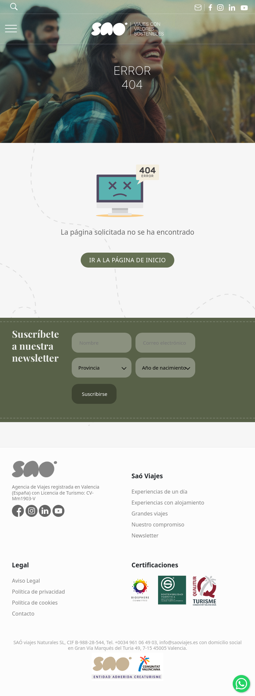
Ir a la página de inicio (127, 260)
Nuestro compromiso (157, 524)
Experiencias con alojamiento (167, 502)
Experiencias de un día (159, 491)
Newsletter (144, 535)
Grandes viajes (149, 513)
